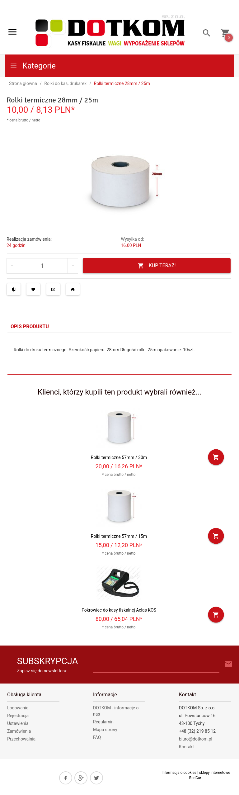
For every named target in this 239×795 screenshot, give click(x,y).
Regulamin (103, 721)
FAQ (97, 737)
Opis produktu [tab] (30, 326)
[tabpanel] (119, 353)
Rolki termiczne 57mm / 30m (119, 457)
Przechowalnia (21, 738)
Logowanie (17, 707)
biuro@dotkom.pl (195, 738)
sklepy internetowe (214, 772)
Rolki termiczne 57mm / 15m (119, 536)
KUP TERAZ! (157, 266)
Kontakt (186, 746)
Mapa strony (105, 729)
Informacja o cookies (179, 772)
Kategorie (33, 65)
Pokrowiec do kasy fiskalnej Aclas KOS (119, 610)
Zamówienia (19, 731)
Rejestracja (18, 715)
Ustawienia (18, 723)
